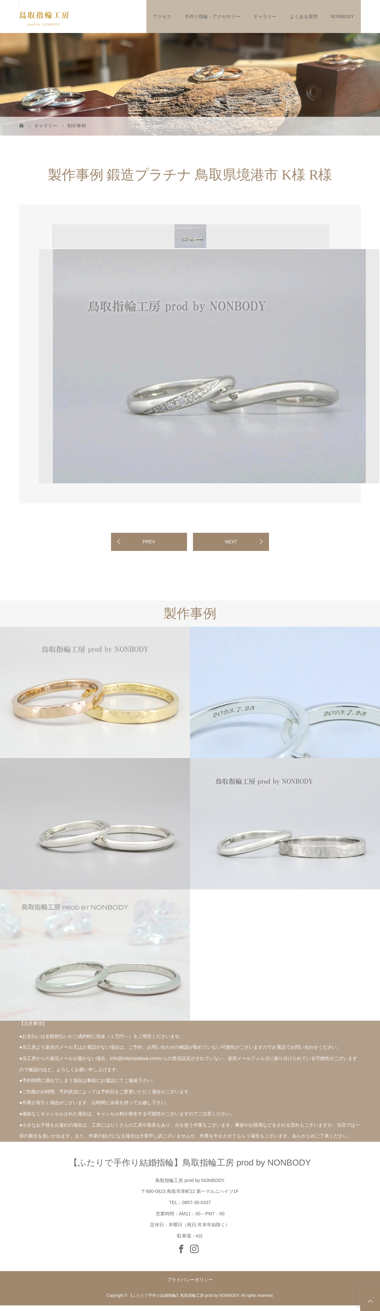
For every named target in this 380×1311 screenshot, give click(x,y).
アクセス (162, 16)
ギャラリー (265, 16)
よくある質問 (304, 16)
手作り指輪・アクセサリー (212, 16)
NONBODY (342, 16)
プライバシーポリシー (190, 1279)
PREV (148, 541)
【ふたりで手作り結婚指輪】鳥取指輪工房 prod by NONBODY (190, 1162)
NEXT (231, 541)
